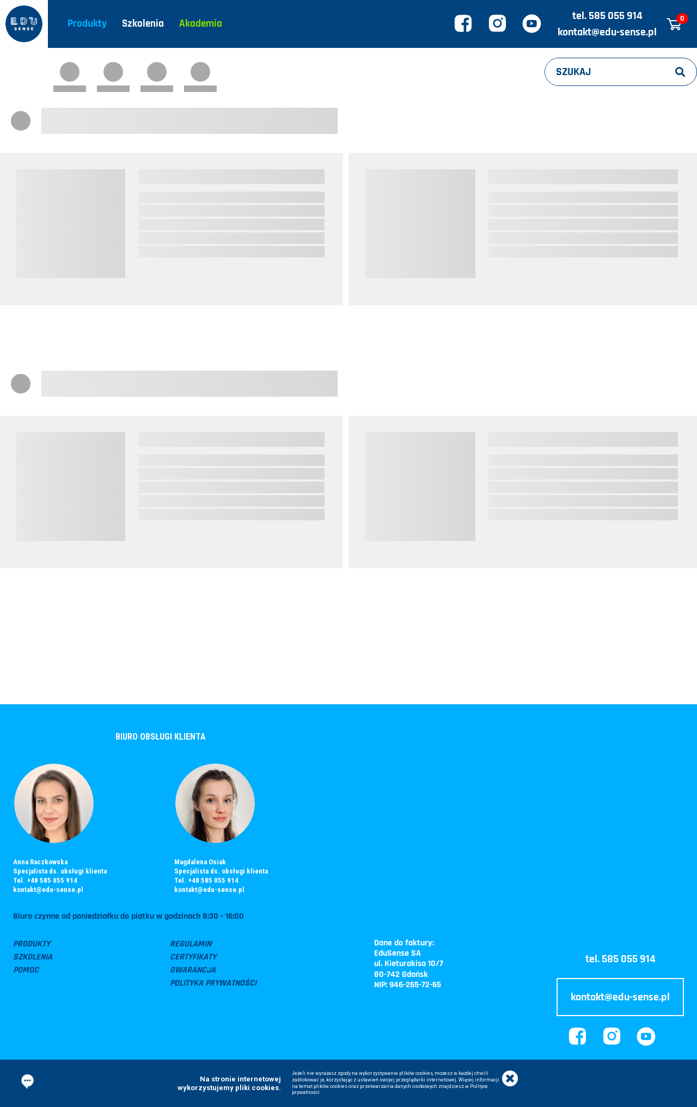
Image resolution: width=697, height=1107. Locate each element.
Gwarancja (193, 970)
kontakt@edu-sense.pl (607, 32)
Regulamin (190, 944)
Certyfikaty (193, 957)
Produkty (87, 23)
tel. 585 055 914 (607, 16)
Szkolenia (143, 23)
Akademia (200, 23)
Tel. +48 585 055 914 (45, 880)
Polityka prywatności (213, 983)
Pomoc (26, 970)
